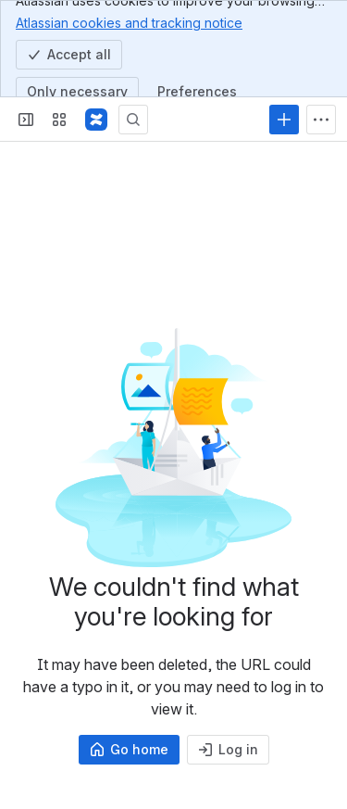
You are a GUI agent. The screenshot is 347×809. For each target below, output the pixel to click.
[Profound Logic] (96, 119)
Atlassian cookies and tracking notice (129, 22)
